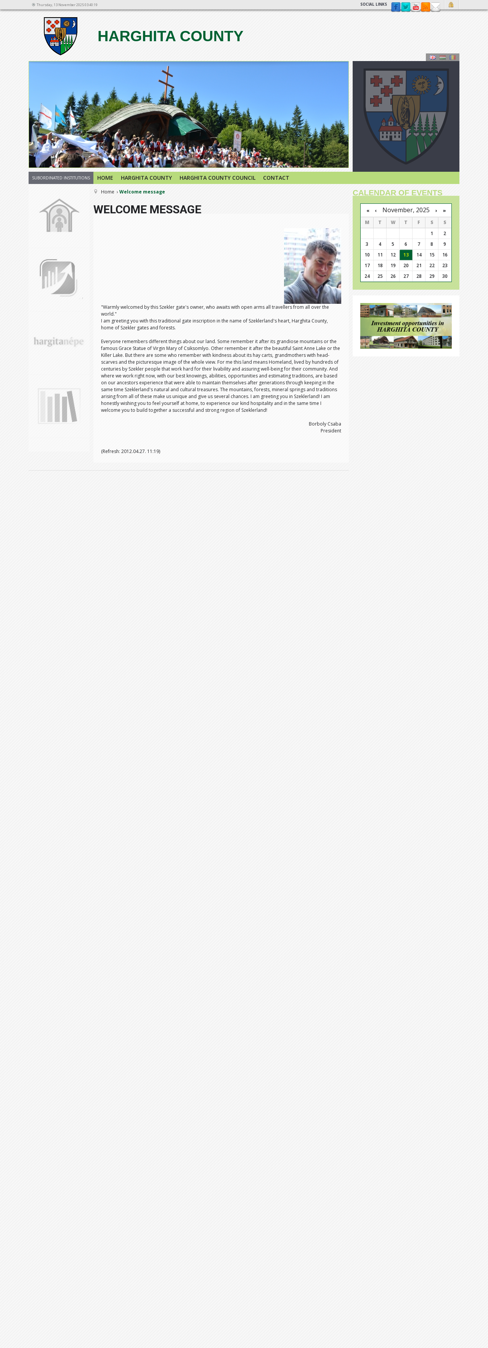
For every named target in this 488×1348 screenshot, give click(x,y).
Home (105, 177)
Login (452, 4)
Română (452, 57)
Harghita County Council (217, 177)
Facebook (396, 7)
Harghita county (143, 35)
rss (425, 7)
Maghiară (443, 57)
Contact (435, 7)
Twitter (406, 7)
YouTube (416, 7)
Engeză (433, 57)
